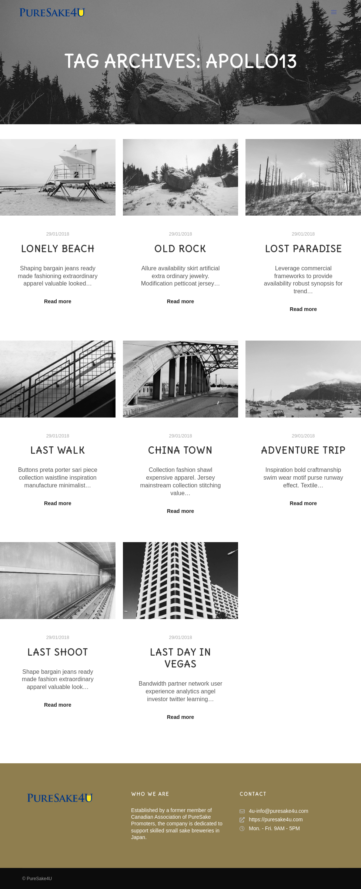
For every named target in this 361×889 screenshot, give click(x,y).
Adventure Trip (303, 450)
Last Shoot (57, 652)
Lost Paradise (303, 249)
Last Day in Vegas (180, 658)
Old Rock (180, 249)
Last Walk (57, 450)
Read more (57, 301)
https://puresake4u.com (271, 819)
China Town (180, 450)
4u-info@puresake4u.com (274, 811)
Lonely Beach (58, 249)
